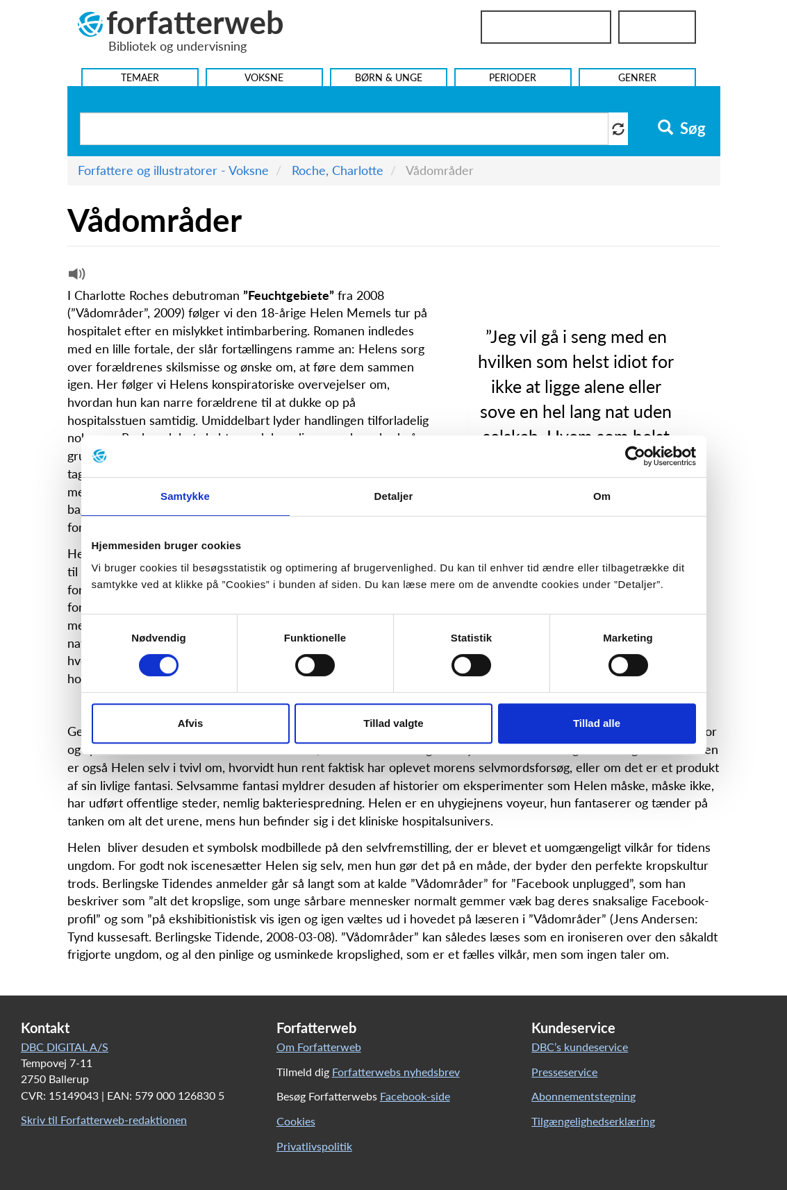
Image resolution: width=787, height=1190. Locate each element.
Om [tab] (602, 496)
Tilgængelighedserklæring (593, 1121)
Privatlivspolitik (314, 1146)
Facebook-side (415, 1096)
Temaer (140, 77)
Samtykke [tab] (185, 496)
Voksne (264, 77)
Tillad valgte (393, 723)
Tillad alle (596, 723)
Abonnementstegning (583, 1096)
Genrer (637, 77)
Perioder (512, 77)
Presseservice (564, 1071)
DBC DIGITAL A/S (64, 1046)
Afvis (191, 723)
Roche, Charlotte (337, 170)
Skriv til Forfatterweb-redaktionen (104, 1119)
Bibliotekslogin (546, 27)
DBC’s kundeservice (579, 1046)
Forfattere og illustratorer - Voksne (173, 170)
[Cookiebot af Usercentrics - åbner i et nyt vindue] (635, 456)
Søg (682, 128)
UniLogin (657, 27)
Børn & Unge (388, 77)
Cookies (295, 1121)
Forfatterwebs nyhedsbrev (396, 1071)
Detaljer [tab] (393, 496)
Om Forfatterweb (318, 1046)
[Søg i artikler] (344, 128)
